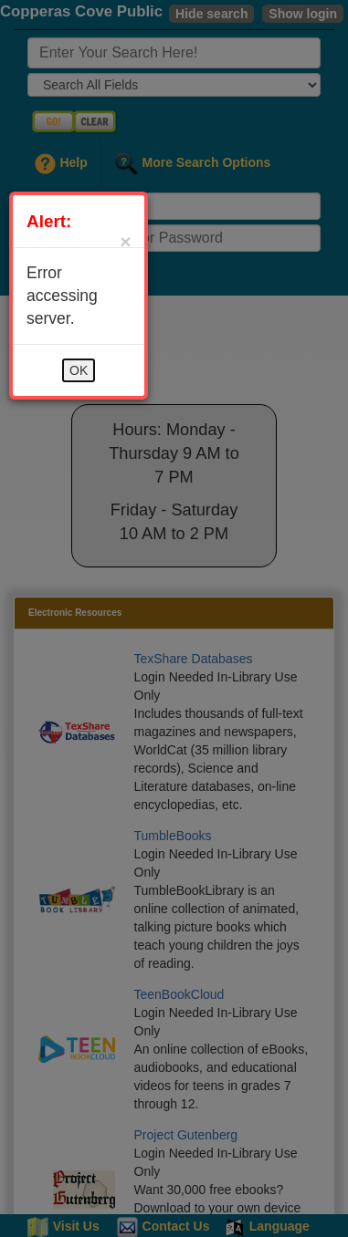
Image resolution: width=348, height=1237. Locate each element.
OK (78, 370)
